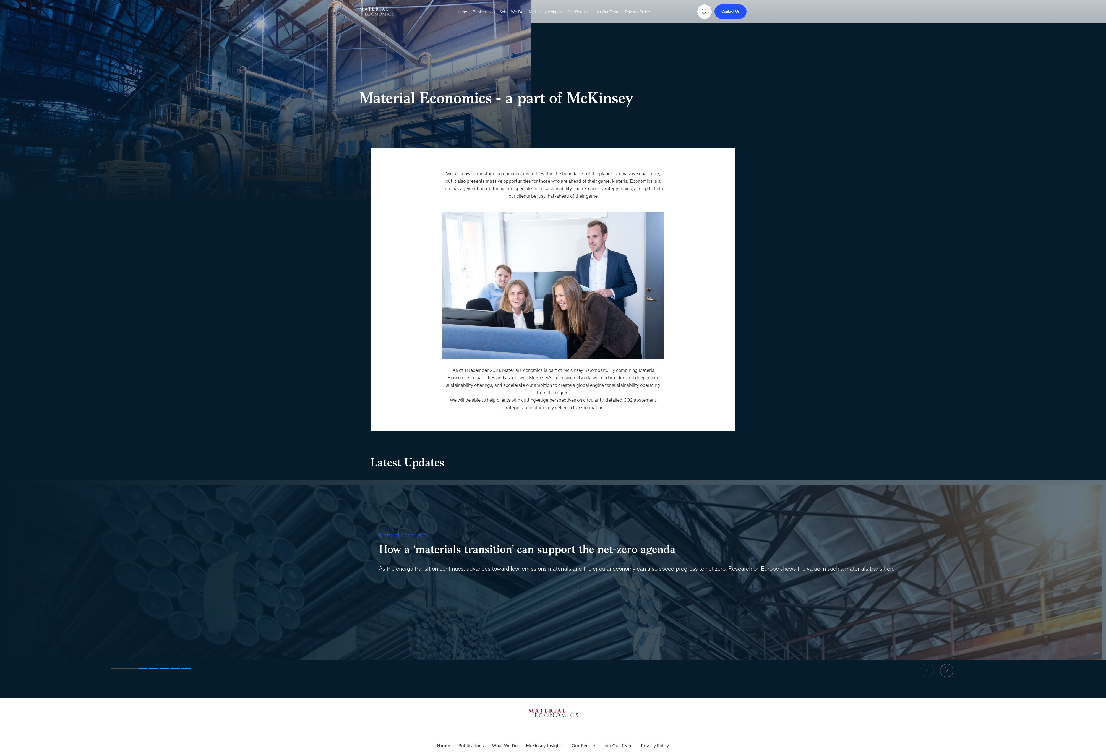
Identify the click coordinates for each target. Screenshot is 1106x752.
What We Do (511, 11)
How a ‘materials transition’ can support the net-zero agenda (527, 549)
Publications (484, 11)
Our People (577, 11)
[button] (124, 668)
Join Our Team (606, 11)
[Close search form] (712, 9)
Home (461, 11)
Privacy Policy (637, 11)
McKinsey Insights (545, 11)
